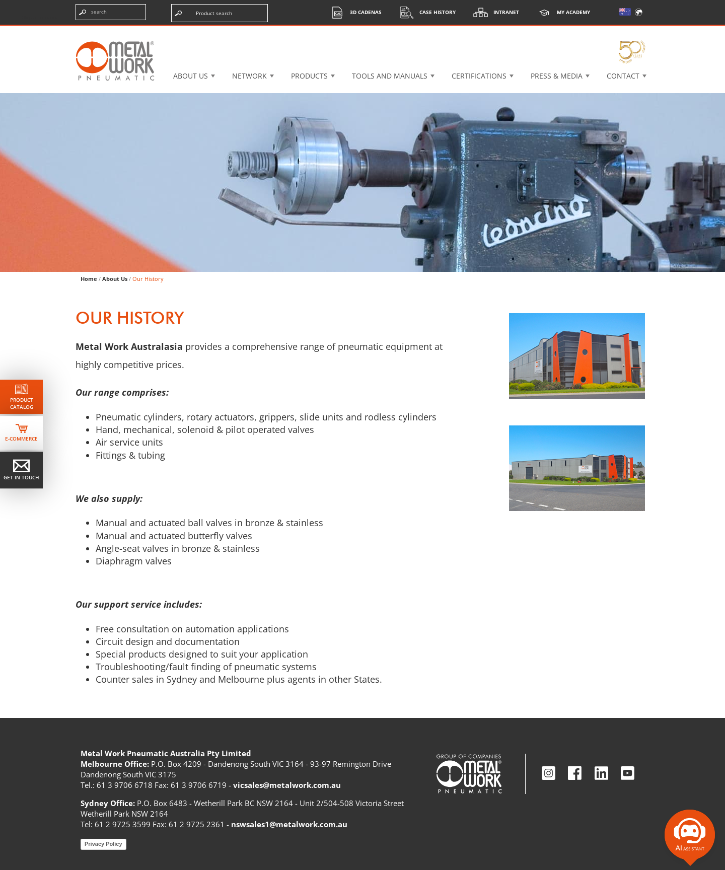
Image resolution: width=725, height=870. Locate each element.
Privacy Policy (103, 844)
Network (249, 76)
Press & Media (557, 76)
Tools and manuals (389, 76)
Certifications (479, 76)
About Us (114, 278)
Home (89, 278)
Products (309, 76)
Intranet (493, 12)
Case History (425, 12)
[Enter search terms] (111, 12)
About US (190, 76)
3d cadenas (353, 12)
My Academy (561, 12)
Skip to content (40, 17)
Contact (623, 76)
